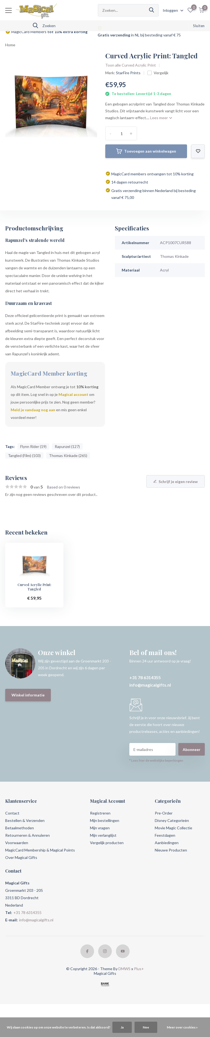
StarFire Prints (128, 72)
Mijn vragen (100, 827)
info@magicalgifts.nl (150, 684)
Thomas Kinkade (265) (68, 455)
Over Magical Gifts (21, 857)
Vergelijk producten (107, 842)
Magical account (73, 394)
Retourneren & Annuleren (27, 835)
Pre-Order (164, 813)
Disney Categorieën (172, 820)
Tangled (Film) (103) (24, 455)
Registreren (100, 813)
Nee (146, 1027)
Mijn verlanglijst (103, 835)
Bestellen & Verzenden (25, 820)
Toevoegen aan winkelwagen (146, 151)
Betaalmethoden (19, 827)
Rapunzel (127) (67, 446)
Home (10, 44)
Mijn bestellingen (104, 820)
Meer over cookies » (182, 1027)
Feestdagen (165, 835)
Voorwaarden (16, 842)
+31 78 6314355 (145, 677)
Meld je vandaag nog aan (33, 409)
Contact (12, 813)
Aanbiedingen (167, 842)
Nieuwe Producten (171, 850)
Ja (122, 1027)
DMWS (124, 968)
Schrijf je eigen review (175, 481)
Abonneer (191, 749)
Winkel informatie (28, 695)
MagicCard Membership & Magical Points (40, 850)
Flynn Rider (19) (33, 446)
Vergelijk (157, 72)
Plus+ (139, 968)
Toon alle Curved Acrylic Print (130, 65)
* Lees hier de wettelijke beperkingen (156, 760)
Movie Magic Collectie (173, 827)
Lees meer (161, 117)
